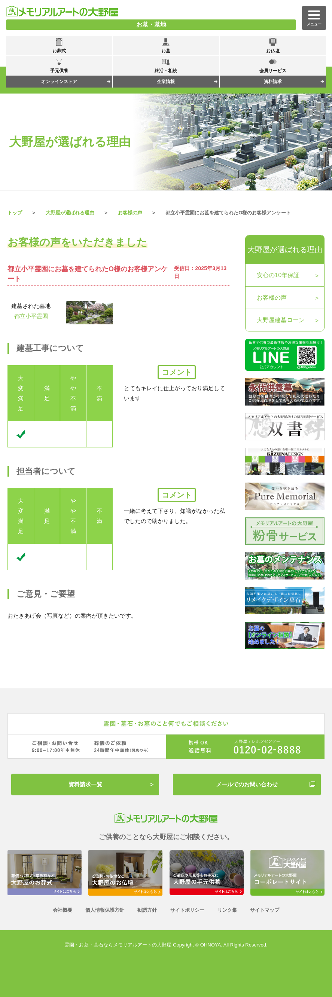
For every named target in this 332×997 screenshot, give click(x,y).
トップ (14, 212)
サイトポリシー (187, 910)
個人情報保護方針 (104, 910)
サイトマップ (264, 910)
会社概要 (62, 910)
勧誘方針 (147, 910)
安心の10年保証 (278, 275)
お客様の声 (130, 212)
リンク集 (227, 910)
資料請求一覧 (85, 784)
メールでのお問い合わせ (247, 784)
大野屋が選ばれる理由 (284, 249)
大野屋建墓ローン (281, 320)
